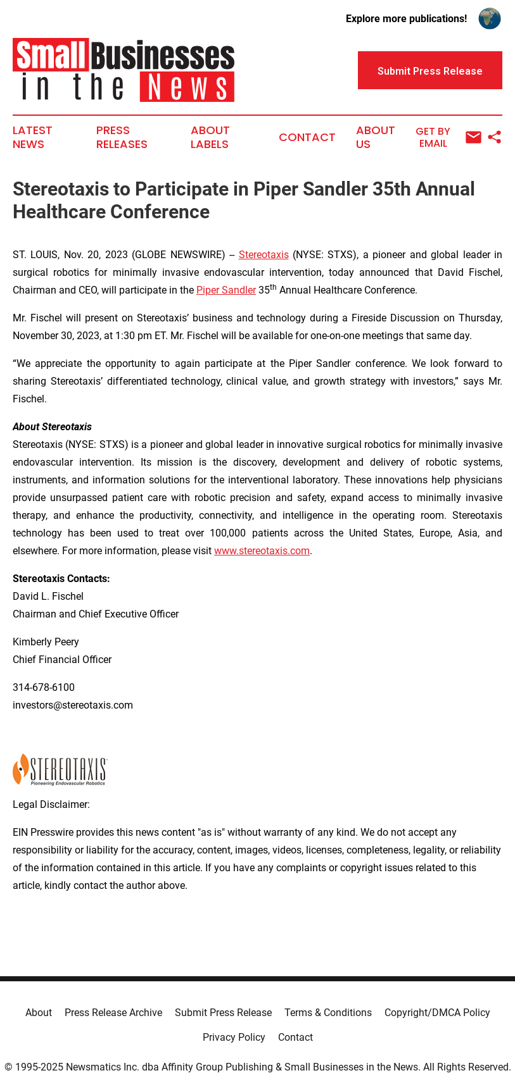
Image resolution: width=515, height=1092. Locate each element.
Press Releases (122, 137)
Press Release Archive (113, 1013)
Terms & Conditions (328, 1013)
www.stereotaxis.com (262, 551)
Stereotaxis (264, 255)
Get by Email (448, 137)
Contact (307, 137)
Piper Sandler (226, 290)
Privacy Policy (234, 1037)
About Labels (210, 137)
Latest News (33, 137)
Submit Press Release (223, 1013)
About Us (375, 137)
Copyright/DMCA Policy (437, 1013)
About (38, 1013)
